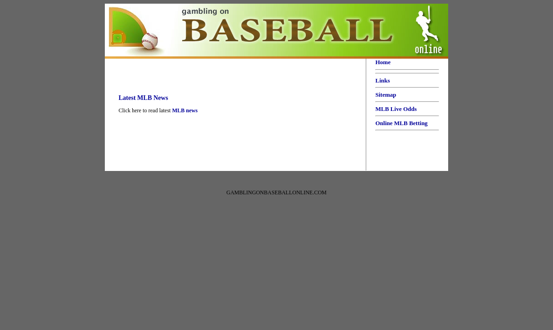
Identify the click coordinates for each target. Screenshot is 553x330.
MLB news (185, 110)
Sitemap (385, 94)
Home (382, 62)
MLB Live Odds (396, 108)
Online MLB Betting (401, 123)
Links (382, 80)
